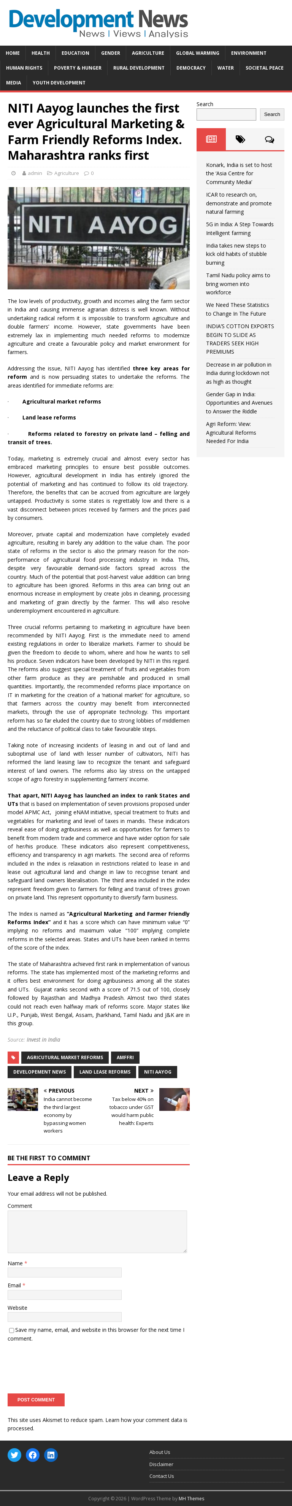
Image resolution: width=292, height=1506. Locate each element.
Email (15, 1285)
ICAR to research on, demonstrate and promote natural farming (239, 203)
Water (225, 68)
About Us (159, 1452)
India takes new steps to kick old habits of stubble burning (236, 254)
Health (41, 53)
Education (75, 53)
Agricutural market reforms (65, 1057)
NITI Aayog (157, 1072)
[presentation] (65, 1365)
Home (13, 53)
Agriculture (148, 53)
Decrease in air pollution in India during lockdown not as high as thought (238, 373)
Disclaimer (161, 1464)
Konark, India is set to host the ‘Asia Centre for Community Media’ (239, 173)
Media (13, 82)
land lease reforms (104, 1072)
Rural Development (139, 68)
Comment (20, 1205)
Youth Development (59, 82)
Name (16, 1263)
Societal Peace (265, 68)
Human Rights (24, 68)
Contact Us (161, 1476)
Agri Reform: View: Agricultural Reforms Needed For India (231, 432)
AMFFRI (125, 1057)
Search (205, 104)
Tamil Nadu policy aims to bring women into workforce (238, 284)
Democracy (191, 68)
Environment (249, 53)
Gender (110, 53)
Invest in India (43, 1039)
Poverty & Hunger (78, 68)
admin (35, 173)
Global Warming (197, 53)
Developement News (39, 1072)
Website (17, 1307)
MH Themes (191, 1498)
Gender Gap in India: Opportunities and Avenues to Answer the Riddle (239, 403)
